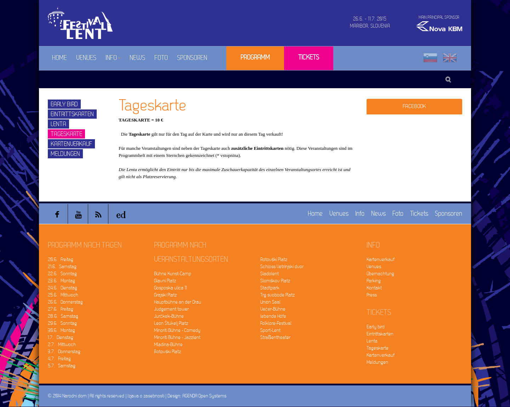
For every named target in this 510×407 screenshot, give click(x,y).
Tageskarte (66, 134)
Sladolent (269, 273)
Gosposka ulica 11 (170, 287)
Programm (255, 57)
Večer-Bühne (272, 309)
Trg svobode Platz (277, 295)
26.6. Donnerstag (65, 302)
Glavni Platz (165, 280)
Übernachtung (380, 273)
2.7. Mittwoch (62, 344)
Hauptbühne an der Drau (177, 302)
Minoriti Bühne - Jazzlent (177, 337)
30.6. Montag (61, 330)
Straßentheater (275, 337)
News (137, 58)
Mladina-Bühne (168, 344)
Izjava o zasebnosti (146, 395)
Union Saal (270, 302)
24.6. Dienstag (62, 287)
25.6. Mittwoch (63, 295)
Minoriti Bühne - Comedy (177, 330)
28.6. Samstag (63, 316)
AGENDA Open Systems (204, 395)
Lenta (58, 124)
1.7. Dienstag (60, 337)
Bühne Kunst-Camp (172, 273)
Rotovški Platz (167, 351)
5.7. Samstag (61, 365)
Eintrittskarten (72, 114)
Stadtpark (269, 287)
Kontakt (374, 287)
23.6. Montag (61, 280)
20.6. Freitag (60, 259)
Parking (374, 280)
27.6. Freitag (60, 309)
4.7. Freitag (59, 358)
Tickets (308, 57)
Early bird (64, 104)
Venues (86, 58)
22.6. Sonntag (62, 273)
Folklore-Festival (275, 323)
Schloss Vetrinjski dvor (282, 266)
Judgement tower (171, 309)
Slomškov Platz (275, 280)
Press (372, 295)
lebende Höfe (273, 316)
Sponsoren (192, 58)
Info (113, 58)
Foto (161, 58)
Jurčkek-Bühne (169, 316)
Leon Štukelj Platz (171, 323)
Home (59, 58)
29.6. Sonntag (62, 323)
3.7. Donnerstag (64, 351)
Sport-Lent (270, 330)
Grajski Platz (165, 295)
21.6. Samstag (62, 266)
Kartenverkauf (71, 144)
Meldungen (65, 154)
